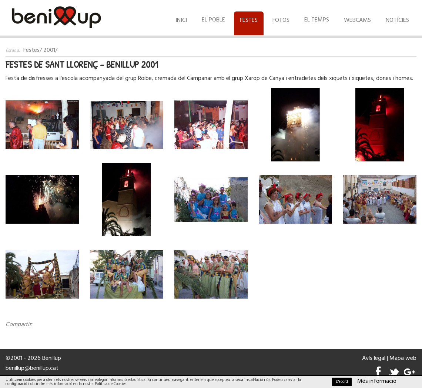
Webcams (357, 20)
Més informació (376, 381)
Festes (249, 20)
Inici (181, 20)
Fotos (280, 20)
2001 (49, 50)
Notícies (397, 20)
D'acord (342, 381)
